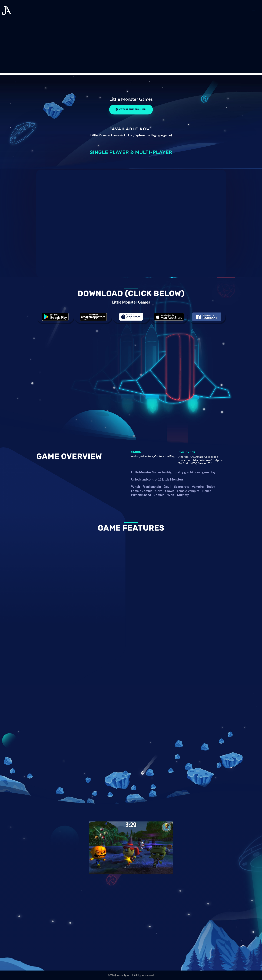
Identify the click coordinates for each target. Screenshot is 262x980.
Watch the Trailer (132, 109)
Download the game (55, 317)
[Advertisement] (131, 48)
